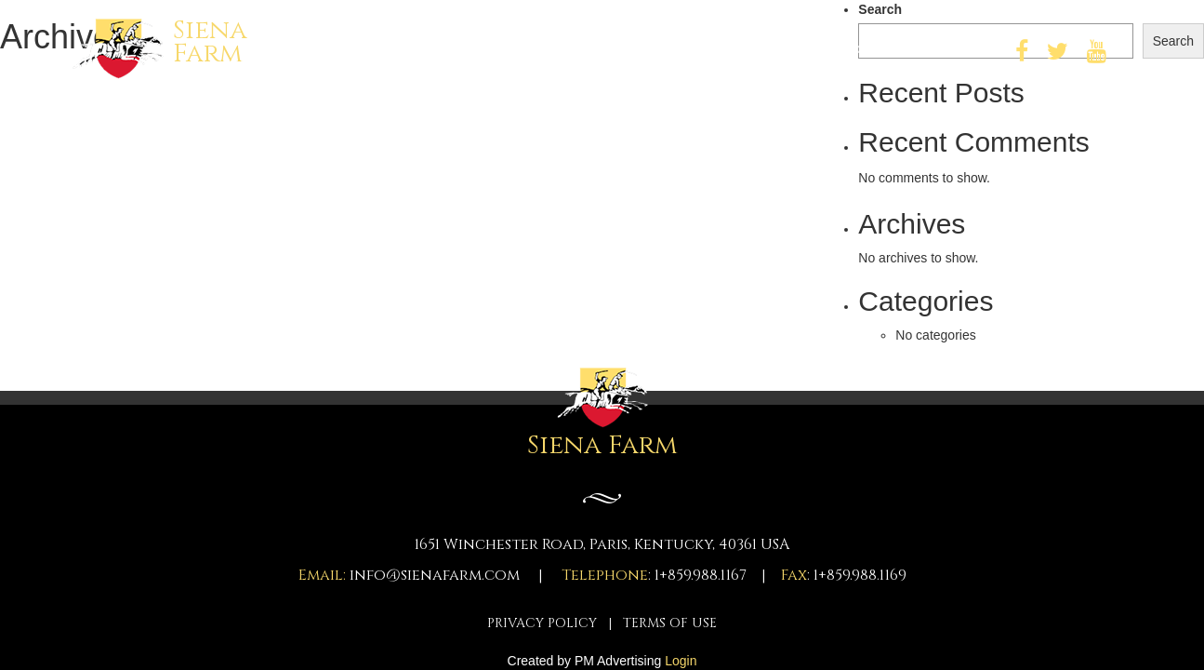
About (713, 49)
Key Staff (619, 49)
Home (438, 49)
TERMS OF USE (670, 623)
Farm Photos (824, 49)
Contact (945, 49)
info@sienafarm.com (435, 575)
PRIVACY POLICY (542, 623)
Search (880, 9)
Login (680, 660)
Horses (522, 49)
